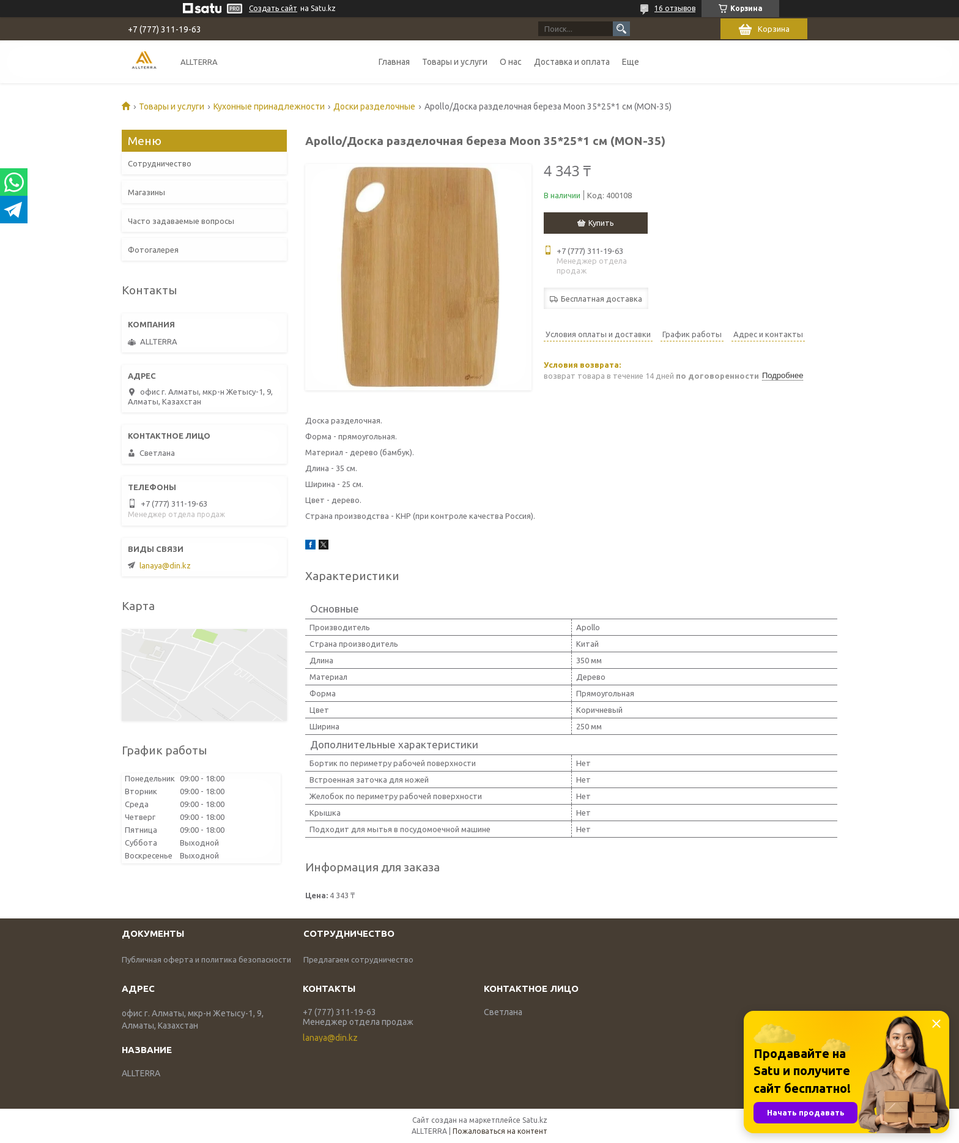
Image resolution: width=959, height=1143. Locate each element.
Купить (601, 222)
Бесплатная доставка (601, 298)
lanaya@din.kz (165, 565)
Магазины (146, 192)
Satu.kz (534, 1120)
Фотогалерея (153, 249)
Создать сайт (273, 8)
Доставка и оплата (572, 62)
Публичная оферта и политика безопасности (206, 959)
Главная (394, 62)
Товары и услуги (454, 62)
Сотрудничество (159, 163)
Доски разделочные (374, 106)
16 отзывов (674, 8)
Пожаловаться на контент (500, 1131)
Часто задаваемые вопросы (181, 221)
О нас (511, 62)
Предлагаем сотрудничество (358, 959)
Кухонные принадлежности (269, 106)
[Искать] (621, 28)
